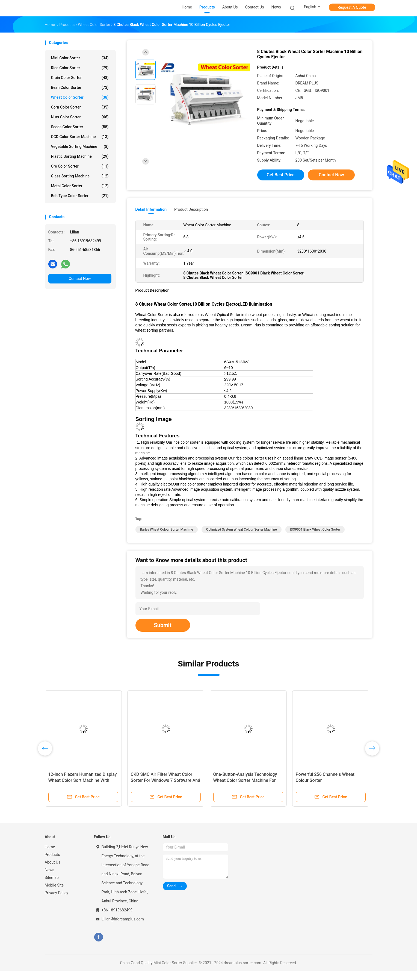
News (49, 870)
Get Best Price (281, 174)
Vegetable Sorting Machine (80, 146)
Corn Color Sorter (80, 107)
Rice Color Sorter (80, 68)
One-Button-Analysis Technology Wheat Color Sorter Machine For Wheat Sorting (245, 780)
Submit (162, 625)
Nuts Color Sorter (80, 117)
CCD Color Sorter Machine (80, 136)
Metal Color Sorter (80, 186)
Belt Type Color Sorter (80, 195)
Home (50, 847)
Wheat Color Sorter (80, 97)
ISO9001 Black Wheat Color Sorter (315, 529)
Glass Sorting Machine (80, 176)
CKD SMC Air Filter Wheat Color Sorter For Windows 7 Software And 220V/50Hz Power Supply (165, 780)
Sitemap (52, 877)
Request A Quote (352, 7)
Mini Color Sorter (80, 58)
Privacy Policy (56, 893)
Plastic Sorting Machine (80, 156)
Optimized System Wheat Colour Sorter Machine (241, 529)
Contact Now (80, 278)
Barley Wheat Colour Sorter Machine (166, 529)
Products (52, 854)
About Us (52, 862)
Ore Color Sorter (80, 166)
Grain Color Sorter (80, 77)
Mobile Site (54, 885)
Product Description (191, 209)
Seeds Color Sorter (80, 127)
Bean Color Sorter (80, 87)
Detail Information (151, 209)
